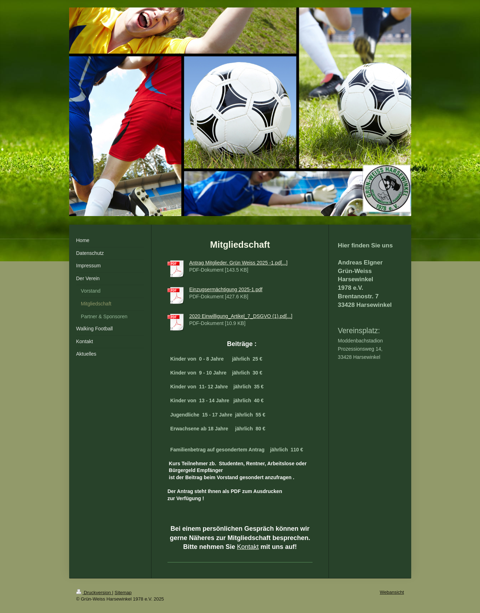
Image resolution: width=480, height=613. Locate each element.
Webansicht (392, 592)
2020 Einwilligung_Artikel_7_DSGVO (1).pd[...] (240, 316)
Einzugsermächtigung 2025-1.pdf (225, 289)
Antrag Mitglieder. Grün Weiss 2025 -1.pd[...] (238, 263)
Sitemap (123, 592)
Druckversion (94, 592)
